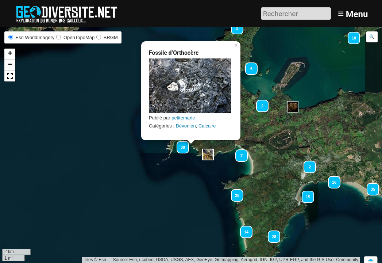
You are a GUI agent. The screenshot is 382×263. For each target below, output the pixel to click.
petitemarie (183, 118)
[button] (350, 34)
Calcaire (207, 126)
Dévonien (186, 126)
